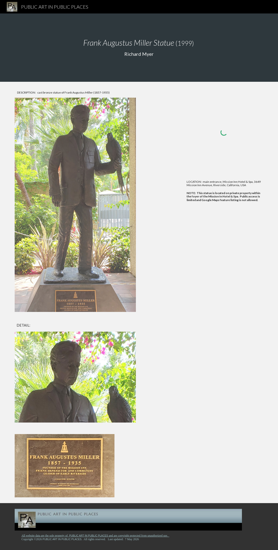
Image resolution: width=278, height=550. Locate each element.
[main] (139, 47)
